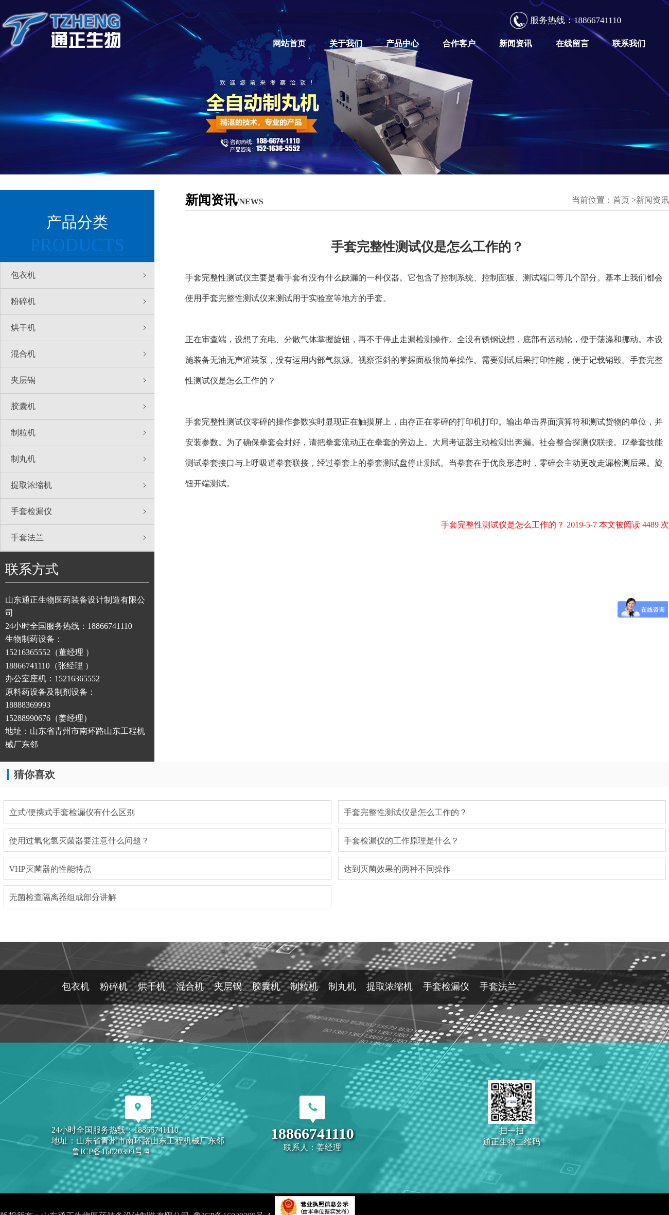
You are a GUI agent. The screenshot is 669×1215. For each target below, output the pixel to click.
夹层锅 (80, 380)
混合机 (80, 354)
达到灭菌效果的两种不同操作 (397, 869)
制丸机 (80, 459)
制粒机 (80, 433)
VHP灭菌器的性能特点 (50, 869)
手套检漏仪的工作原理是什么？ (401, 840)
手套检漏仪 (80, 511)
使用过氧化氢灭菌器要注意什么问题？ (79, 840)
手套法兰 (80, 538)
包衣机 (80, 275)
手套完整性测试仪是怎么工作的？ (405, 812)
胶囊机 (80, 406)
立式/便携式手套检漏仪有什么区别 (72, 812)
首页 (621, 200)
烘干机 (80, 328)
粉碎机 (80, 301)
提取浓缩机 (80, 485)
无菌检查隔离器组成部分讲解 (62, 897)
